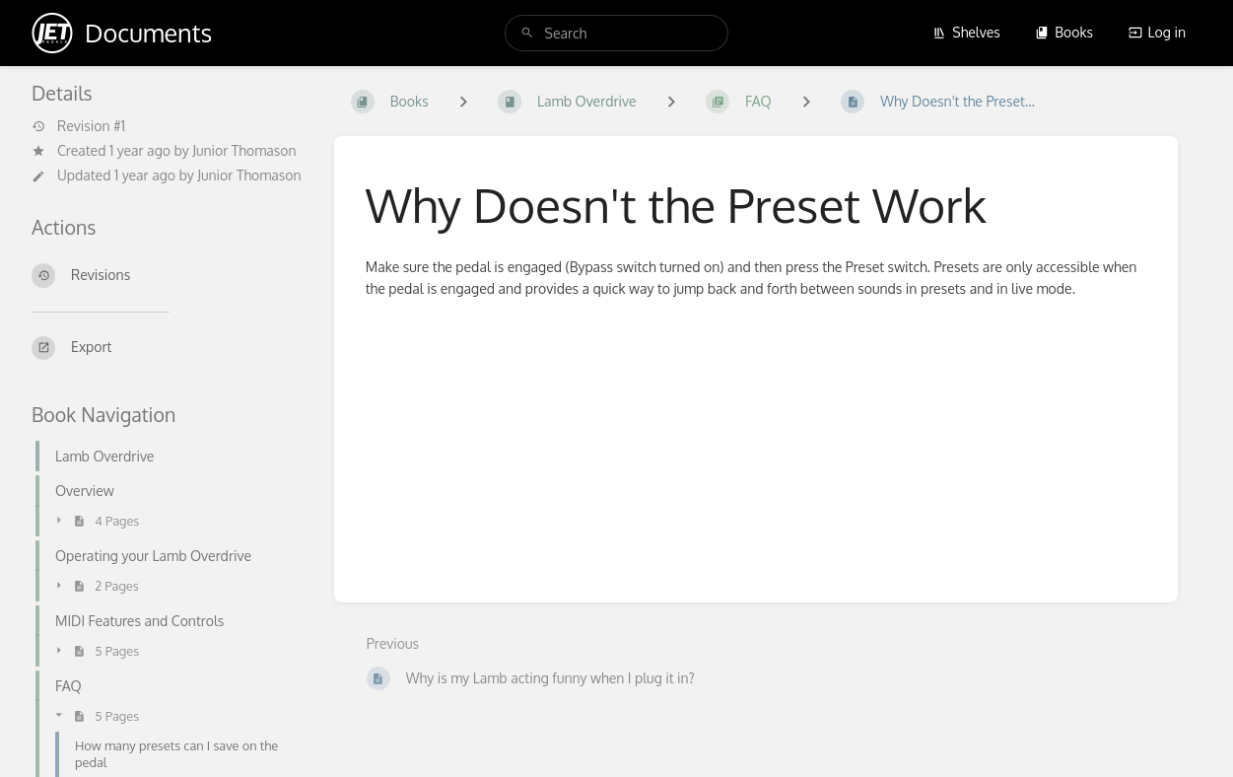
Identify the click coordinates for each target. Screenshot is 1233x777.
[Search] (527, 33)
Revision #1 (78, 126)
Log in (1157, 32)
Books (1064, 32)
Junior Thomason (244, 150)
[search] (617, 33)
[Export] (167, 348)
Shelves (966, 32)
